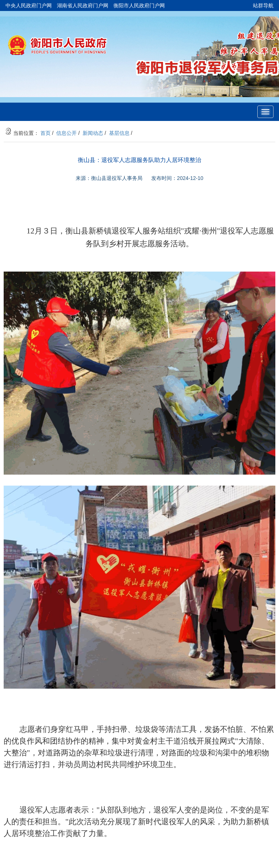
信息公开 (66, 133)
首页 (45, 133)
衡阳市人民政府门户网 (139, 5)
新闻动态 (93, 133)
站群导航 (263, 5)
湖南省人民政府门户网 (82, 5)
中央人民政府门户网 (29, 5)
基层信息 (119, 133)
